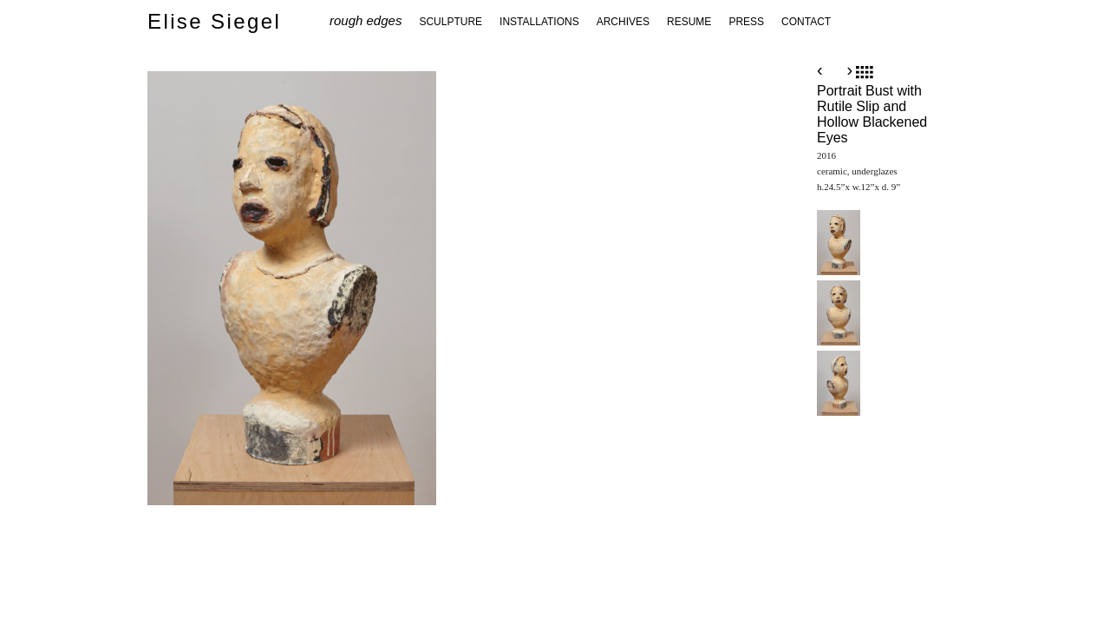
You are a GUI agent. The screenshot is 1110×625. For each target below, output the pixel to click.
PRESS (746, 22)
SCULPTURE (450, 22)
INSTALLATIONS (539, 22)
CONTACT (806, 22)
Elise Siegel (214, 21)
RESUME (689, 22)
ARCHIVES (623, 22)
